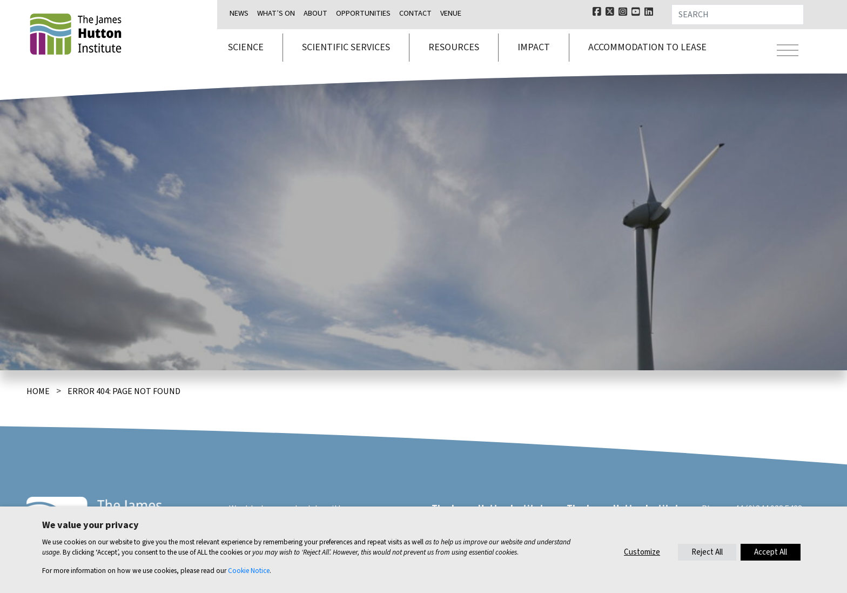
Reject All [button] (707, 552)
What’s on (276, 13)
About (315, 13)
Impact (533, 47)
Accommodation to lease (647, 47)
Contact (415, 13)
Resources (453, 47)
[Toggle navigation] (787, 52)
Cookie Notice (249, 570)
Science (246, 47)
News (239, 13)
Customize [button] (642, 552)
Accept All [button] (770, 552)
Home (38, 391)
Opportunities (363, 13)
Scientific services (346, 47)
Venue (450, 13)
